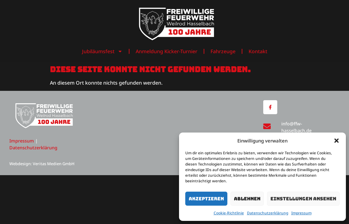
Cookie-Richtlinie (229, 213)
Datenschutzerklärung (267, 213)
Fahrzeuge (223, 51)
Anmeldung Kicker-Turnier (166, 51)
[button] (336, 141)
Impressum (301, 213)
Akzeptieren (206, 199)
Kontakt (258, 51)
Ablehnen (247, 199)
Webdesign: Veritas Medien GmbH (42, 163)
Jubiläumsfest (102, 51)
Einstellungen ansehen (303, 199)
